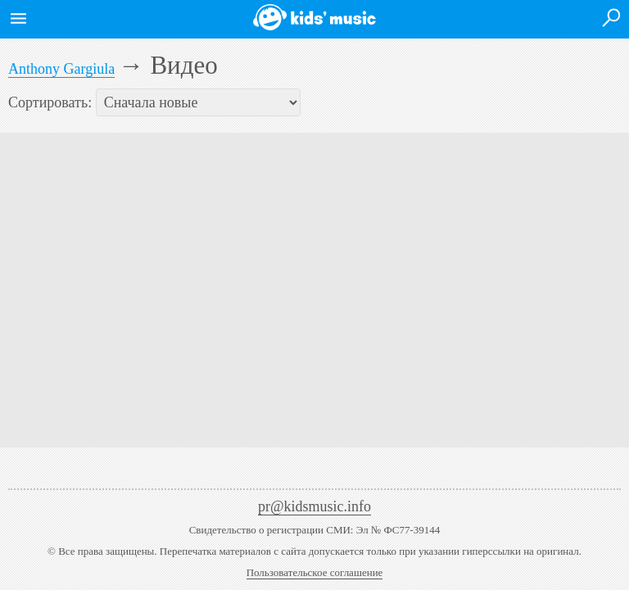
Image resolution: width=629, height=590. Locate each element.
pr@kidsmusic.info (314, 506)
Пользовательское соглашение (315, 572)
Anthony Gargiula (61, 69)
